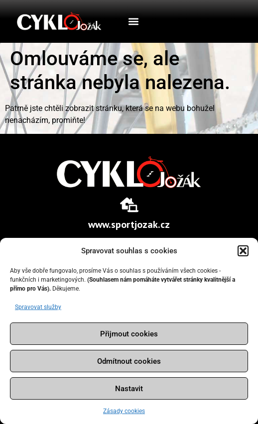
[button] (243, 251)
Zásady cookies (124, 411)
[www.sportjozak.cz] (129, 205)
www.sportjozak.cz (129, 224)
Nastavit (129, 388)
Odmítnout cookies (129, 361)
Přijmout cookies (129, 333)
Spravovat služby (38, 307)
